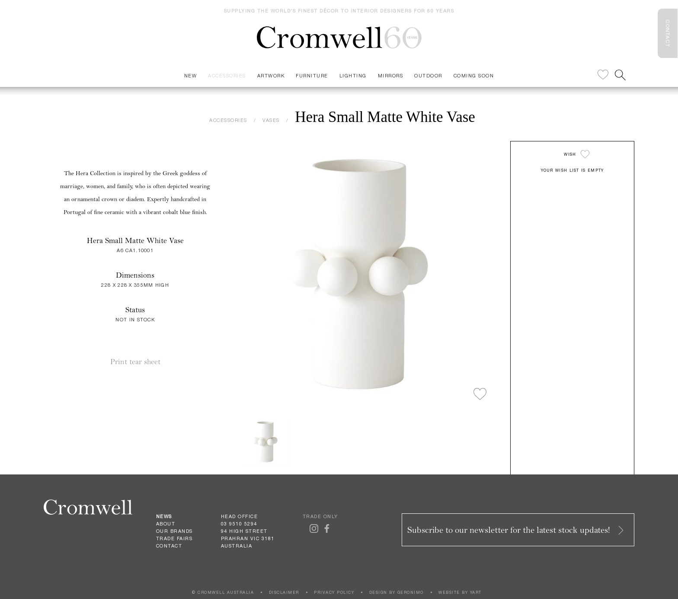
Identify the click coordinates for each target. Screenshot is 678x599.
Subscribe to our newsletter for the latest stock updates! (516, 530)
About (166, 523)
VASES (271, 120)
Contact (169, 545)
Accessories (227, 75)
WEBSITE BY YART (460, 592)
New (190, 75)
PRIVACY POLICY (334, 592)
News (164, 516)
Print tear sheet (135, 361)
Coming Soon (474, 75)
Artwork (271, 75)
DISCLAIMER (284, 592)
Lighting (353, 75)
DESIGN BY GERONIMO (396, 592)
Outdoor (428, 75)
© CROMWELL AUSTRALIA (223, 592)
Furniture (312, 75)
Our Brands (174, 531)
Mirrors (390, 75)
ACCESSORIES (228, 120)
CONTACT (668, 33)
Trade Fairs (174, 538)
